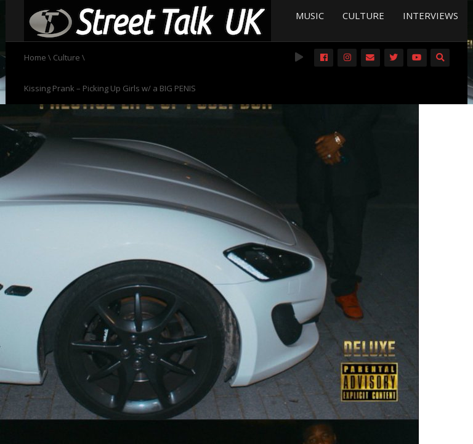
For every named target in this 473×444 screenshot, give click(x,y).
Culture (363, 15)
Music (310, 15)
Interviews (430, 15)
